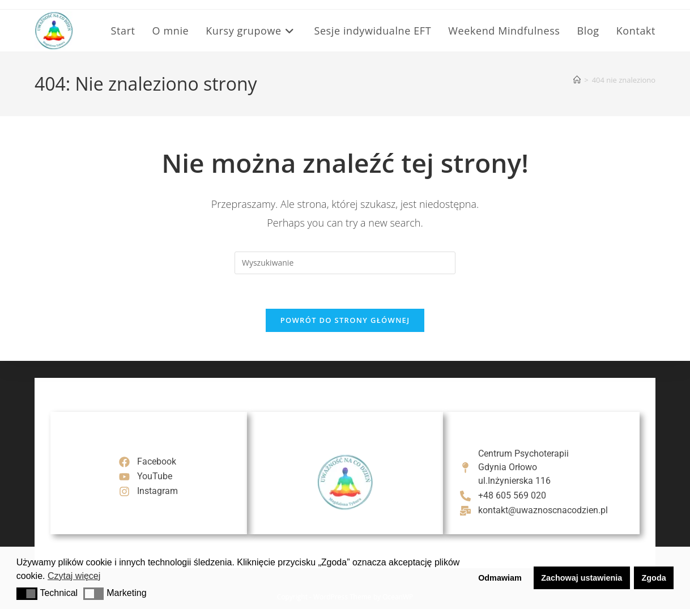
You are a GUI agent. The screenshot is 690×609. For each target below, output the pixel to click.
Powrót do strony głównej (345, 320)
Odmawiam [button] (500, 577)
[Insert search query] (345, 263)
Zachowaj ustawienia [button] (581, 577)
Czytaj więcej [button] (74, 576)
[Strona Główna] (577, 80)
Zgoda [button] (654, 577)
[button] (26, 593)
